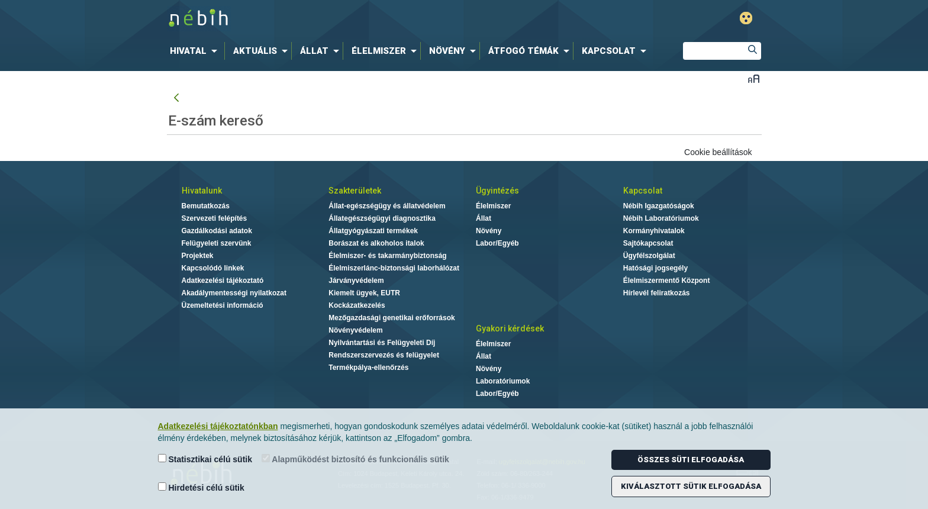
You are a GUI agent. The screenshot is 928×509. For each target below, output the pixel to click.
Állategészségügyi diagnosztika (382, 218)
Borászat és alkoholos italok (376, 243)
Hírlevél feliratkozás (656, 293)
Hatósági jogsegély (655, 268)
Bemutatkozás (206, 206)
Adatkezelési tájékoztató (223, 280)
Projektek (198, 256)
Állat (483, 218)
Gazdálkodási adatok (217, 231)
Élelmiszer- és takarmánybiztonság (387, 256)
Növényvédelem (355, 330)
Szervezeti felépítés (214, 218)
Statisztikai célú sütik (205, 459)
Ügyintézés (497, 190)
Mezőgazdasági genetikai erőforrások (391, 318)
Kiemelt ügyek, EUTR (364, 293)
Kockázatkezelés (356, 305)
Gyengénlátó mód (746, 18)
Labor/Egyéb (497, 243)
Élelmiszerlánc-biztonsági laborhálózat (393, 268)
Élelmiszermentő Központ (666, 280)
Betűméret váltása (753, 78)
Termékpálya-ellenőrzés (368, 367)
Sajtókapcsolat (648, 243)
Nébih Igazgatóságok (658, 206)
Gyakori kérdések (510, 328)
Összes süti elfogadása (690, 459)
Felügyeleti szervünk (217, 243)
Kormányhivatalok (654, 231)
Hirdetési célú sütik (201, 487)
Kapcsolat (642, 190)
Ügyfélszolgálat (649, 256)
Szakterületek (354, 190)
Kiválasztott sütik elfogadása (691, 486)
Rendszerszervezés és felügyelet (383, 355)
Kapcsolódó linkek (213, 268)
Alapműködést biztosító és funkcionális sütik (355, 459)
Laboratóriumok (503, 381)
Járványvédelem (356, 280)
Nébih (338, 18)
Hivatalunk (202, 190)
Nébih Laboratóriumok (661, 218)
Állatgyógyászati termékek (373, 231)
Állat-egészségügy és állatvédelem (386, 206)
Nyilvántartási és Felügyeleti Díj (381, 343)
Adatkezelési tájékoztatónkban (218, 426)
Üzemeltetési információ (222, 305)
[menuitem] (196, 51)
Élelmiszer (493, 206)
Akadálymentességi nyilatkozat (234, 293)
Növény (488, 231)
